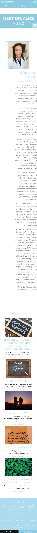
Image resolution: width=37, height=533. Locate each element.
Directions (9, 6)
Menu (30, 2)
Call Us (9, 531)
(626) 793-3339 (7, 2)
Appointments (28, 6)
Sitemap (5, 525)
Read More (18, 358)
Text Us (28, 531)
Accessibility (17, 525)
